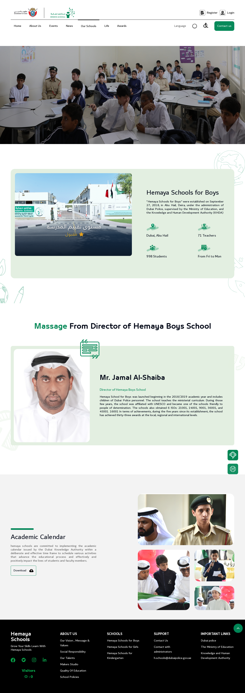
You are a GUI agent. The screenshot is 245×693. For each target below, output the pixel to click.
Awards (122, 26)
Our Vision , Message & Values (75, 643)
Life (106, 26)
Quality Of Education (73, 670)
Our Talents (67, 658)
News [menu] (69, 26)
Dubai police (208, 640)
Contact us (224, 26)
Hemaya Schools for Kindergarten (119, 655)
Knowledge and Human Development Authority (215, 655)
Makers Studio (69, 664)
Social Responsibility (73, 651)
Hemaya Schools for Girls (122, 647)
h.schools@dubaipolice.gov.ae (170, 658)
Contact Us (161, 640)
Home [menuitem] (17, 26)
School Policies (69, 677)
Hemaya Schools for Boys (123, 640)
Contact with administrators (163, 649)
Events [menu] (53, 26)
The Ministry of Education (217, 647)
